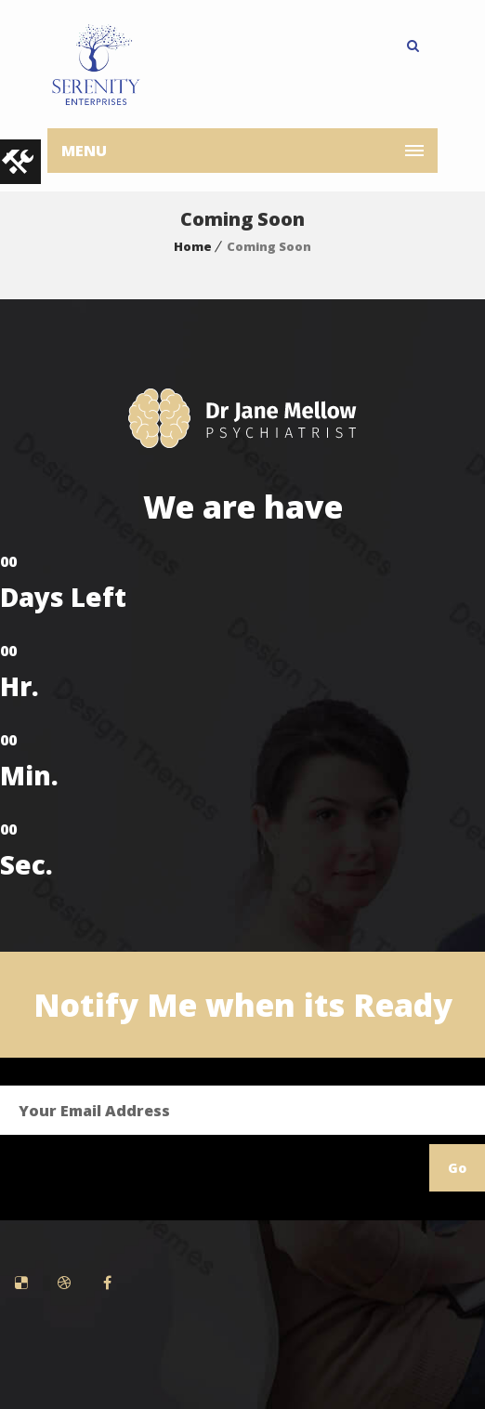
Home (193, 246)
